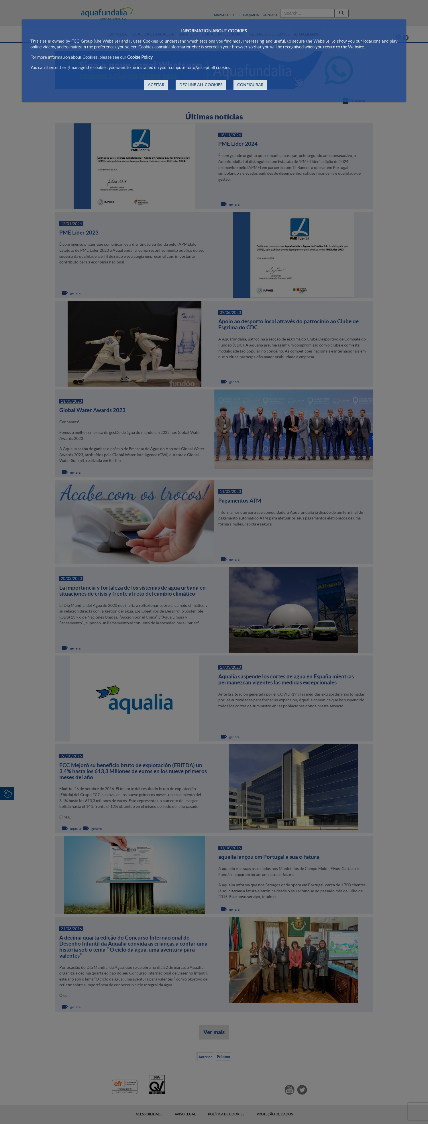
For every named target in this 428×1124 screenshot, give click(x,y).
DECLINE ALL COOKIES (200, 84)
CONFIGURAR (250, 84)
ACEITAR (156, 84)
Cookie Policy (140, 57)
